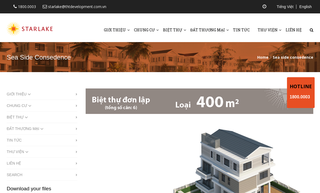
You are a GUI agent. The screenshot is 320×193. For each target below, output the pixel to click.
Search (14, 175)
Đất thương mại (207, 29)
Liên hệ (294, 29)
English (305, 7)
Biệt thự (172, 29)
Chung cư (144, 29)
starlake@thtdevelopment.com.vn (74, 6)
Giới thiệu (115, 29)
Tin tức (241, 29)
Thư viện (268, 29)
